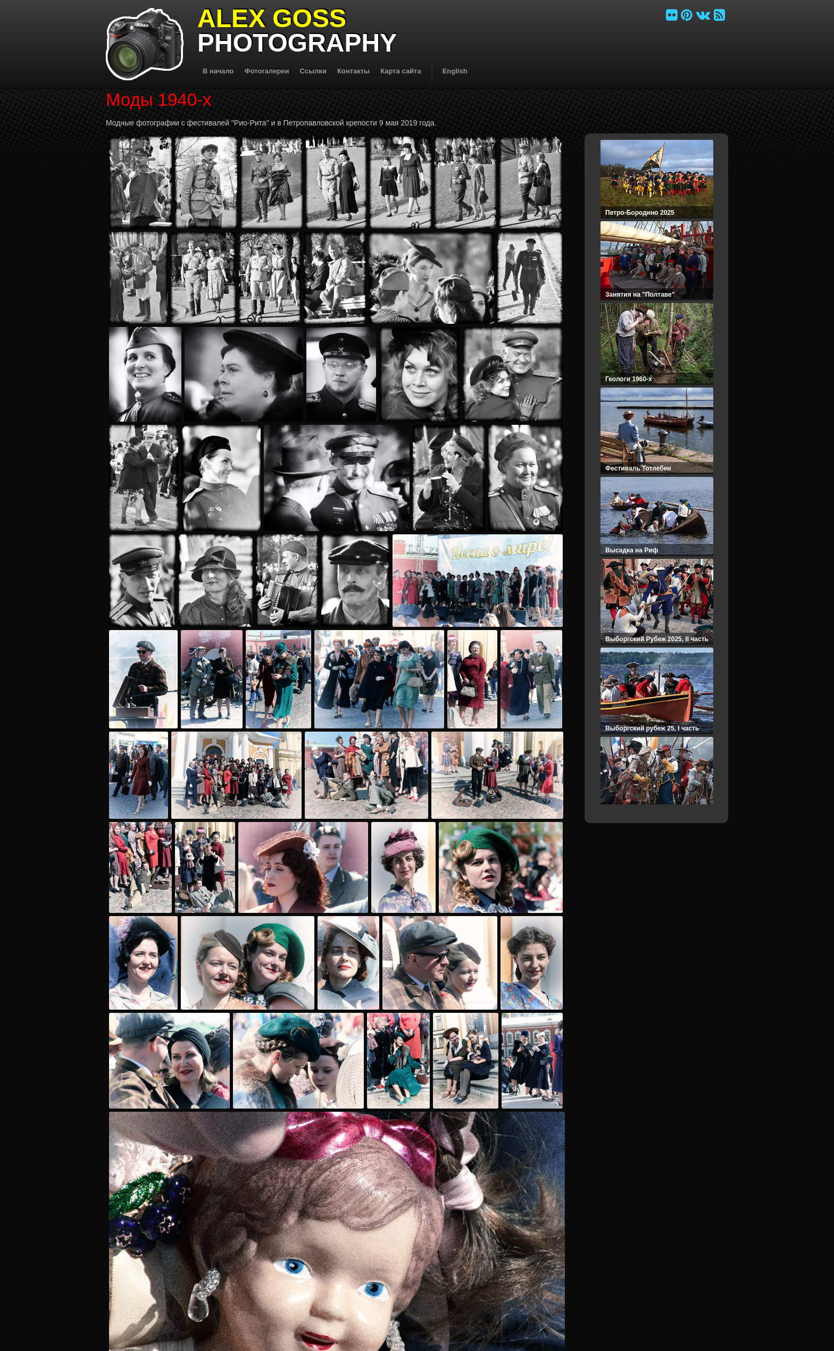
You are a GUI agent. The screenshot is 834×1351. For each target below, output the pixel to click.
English (455, 71)
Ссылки (313, 71)
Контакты (353, 71)
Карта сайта (400, 71)
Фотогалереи (267, 71)
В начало (218, 71)
